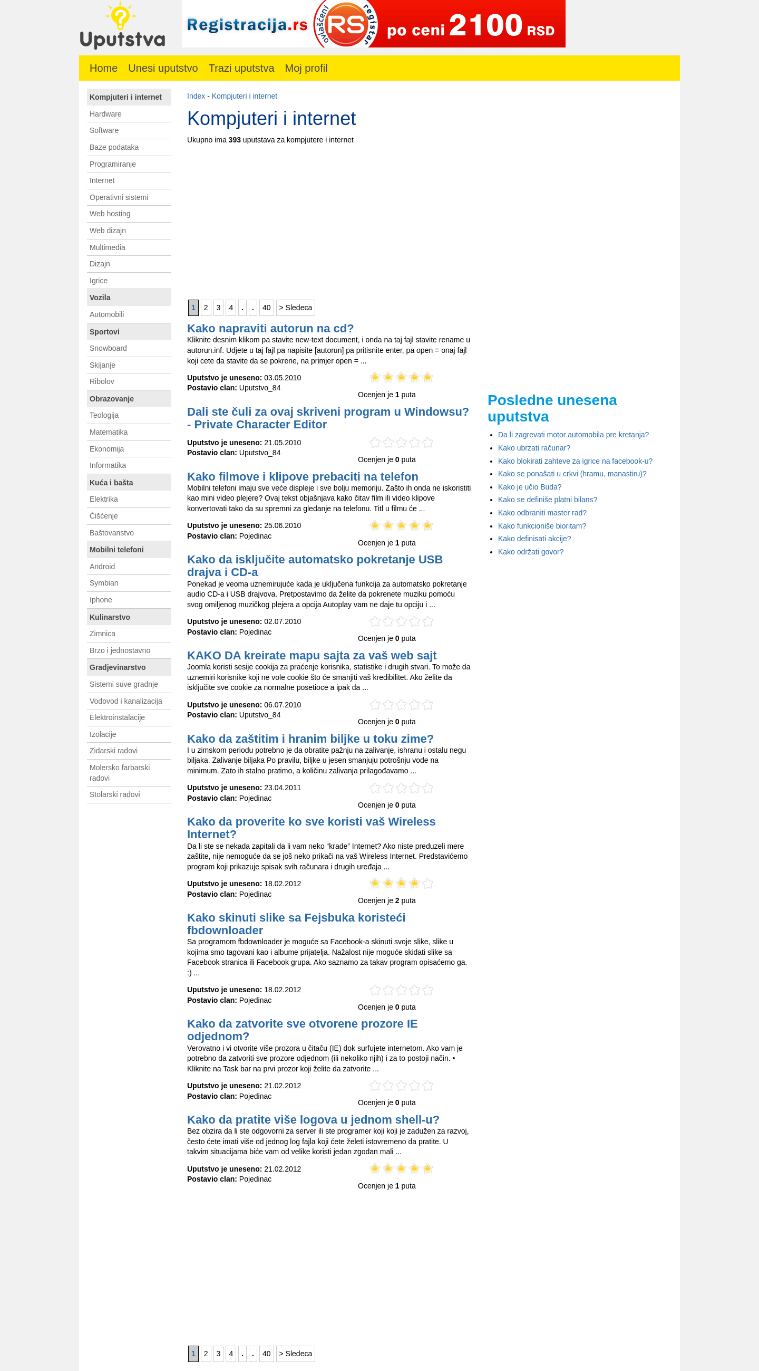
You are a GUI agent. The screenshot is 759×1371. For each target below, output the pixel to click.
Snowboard (108, 348)
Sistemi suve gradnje (124, 684)
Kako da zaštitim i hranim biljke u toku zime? (310, 738)
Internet (102, 180)
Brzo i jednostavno (120, 650)
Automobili (107, 314)
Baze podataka (114, 147)
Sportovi (105, 332)
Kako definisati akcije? (534, 538)
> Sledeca (296, 307)
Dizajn (100, 264)
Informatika (108, 465)
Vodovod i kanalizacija (126, 701)
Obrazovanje (112, 399)
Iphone (101, 600)
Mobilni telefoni (117, 549)
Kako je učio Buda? (530, 487)
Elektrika (104, 499)
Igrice (99, 280)
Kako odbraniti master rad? (542, 513)
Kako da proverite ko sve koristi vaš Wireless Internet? (311, 828)
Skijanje (102, 365)
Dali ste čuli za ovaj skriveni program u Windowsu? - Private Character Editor (328, 418)
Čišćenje (104, 516)
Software (104, 130)
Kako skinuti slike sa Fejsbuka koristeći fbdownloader (296, 924)
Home (104, 68)
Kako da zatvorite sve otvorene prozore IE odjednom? (302, 1030)
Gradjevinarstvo (118, 667)
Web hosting (110, 213)
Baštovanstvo (112, 533)
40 (266, 307)
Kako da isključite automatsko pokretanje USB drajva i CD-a (315, 566)
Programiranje (113, 164)
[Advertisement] (329, 219)
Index (196, 96)
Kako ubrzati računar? (534, 448)
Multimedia (107, 247)
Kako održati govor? (531, 552)
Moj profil (306, 68)
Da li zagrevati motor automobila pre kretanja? (573, 434)
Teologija (104, 415)
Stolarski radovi (115, 794)
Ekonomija (107, 449)
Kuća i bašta (111, 482)
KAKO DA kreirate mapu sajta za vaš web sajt (312, 655)
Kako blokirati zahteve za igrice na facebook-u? (575, 461)
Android (102, 566)
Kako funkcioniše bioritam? (542, 526)
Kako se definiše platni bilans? (547, 499)
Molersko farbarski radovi (120, 772)
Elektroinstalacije (117, 717)
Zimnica (102, 633)
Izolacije (103, 734)
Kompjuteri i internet (245, 96)
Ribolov (102, 381)
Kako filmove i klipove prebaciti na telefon (303, 476)
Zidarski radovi (114, 750)
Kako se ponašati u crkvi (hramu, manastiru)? (572, 473)
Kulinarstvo (110, 617)
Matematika (109, 432)
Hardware (106, 114)
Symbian (104, 583)
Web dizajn (108, 230)
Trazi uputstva (242, 68)
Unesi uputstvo (163, 68)
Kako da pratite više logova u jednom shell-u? (313, 1119)
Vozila (100, 297)
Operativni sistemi (119, 197)
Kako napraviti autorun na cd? (270, 328)
